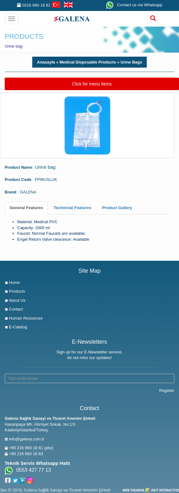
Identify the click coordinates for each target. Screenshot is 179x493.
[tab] (26, 208)
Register (166, 390)
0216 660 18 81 (36, 5)
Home (12, 282)
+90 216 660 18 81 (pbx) (31, 447)
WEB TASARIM (133, 490)
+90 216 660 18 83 (26, 453)
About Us (15, 300)
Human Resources (24, 318)
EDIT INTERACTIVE (165, 490)
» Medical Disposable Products (85, 62)
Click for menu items (92, 83)
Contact (14, 309)
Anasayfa (46, 62)
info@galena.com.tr (26, 439)
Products (15, 291)
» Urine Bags (129, 62)
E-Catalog (16, 327)
